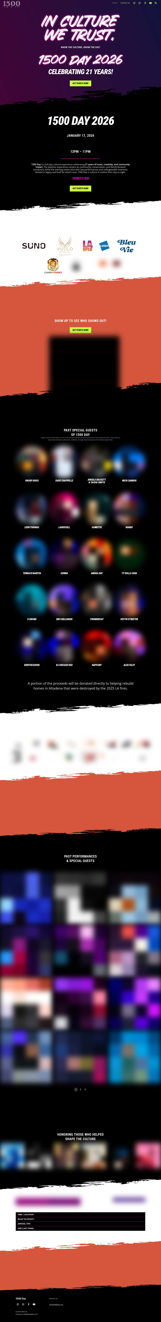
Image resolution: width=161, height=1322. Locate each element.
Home (114, 3)
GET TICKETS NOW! (80, 83)
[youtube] (150, 3)
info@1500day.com (56, 1305)
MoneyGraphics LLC (31, 1314)
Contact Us (125, 3)
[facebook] (145, 3)
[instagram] (134, 3)
